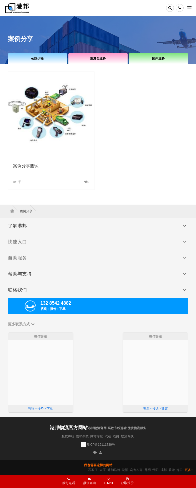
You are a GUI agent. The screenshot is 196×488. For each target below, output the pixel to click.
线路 (116, 436)
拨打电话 (68, 481)
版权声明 (68, 436)
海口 (180, 470)
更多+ (189, 470)
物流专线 (127, 436)
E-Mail (108, 481)
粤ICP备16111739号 (100, 445)
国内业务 (158, 58)
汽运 (108, 436)
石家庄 (93, 470)
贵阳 (155, 470)
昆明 (147, 470)
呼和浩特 (114, 470)
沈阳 (125, 470)
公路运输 (37, 58)
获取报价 (127, 481)
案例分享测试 (25, 166)
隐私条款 (82, 436)
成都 (163, 470)
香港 (172, 470)
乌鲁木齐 (136, 470)
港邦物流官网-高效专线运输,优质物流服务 (117, 428)
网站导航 (96, 436)
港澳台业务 (98, 58)
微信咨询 (87, 482)
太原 (102, 470)
